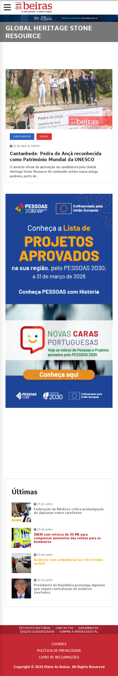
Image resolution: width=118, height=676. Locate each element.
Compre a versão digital (78, 631)
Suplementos (88, 628)
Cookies (59, 644)
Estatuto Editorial (35, 628)
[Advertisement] (59, 443)
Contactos (64, 628)
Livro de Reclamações (59, 657)
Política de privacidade (59, 650)
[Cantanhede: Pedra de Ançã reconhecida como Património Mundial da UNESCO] (59, 126)
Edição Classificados (37, 631)
